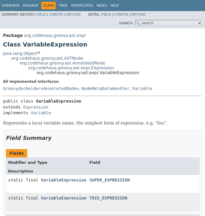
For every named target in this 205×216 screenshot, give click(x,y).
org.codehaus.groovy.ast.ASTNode (47, 58)
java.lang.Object (20, 53)
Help (115, 6)
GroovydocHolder (22, 88)
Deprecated (82, 6)
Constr (56, 14)
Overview (10, 6)
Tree (63, 6)
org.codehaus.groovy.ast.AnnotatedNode (62, 63)
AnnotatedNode (59, 88)
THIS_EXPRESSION (108, 198)
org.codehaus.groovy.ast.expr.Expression (71, 67)
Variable (142, 88)
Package (30, 6)
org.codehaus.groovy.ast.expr (55, 35)
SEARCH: (126, 23)
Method (73, 14)
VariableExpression (64, 180)
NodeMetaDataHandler (105, 88)
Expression (35, 107)
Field (41, 14)
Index (102, 6)
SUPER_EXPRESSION (109, 180)
